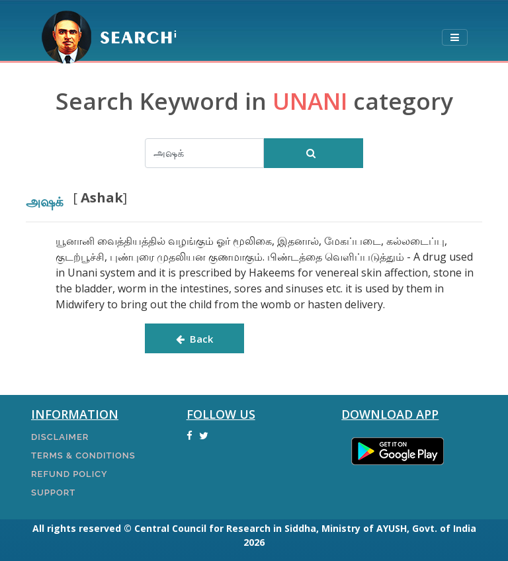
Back (194, 338)
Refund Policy (69, 474)
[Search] (204, 153)
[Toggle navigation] (454, 39)
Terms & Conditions (83, 455)
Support (53, 492)
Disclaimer (60, 437)
